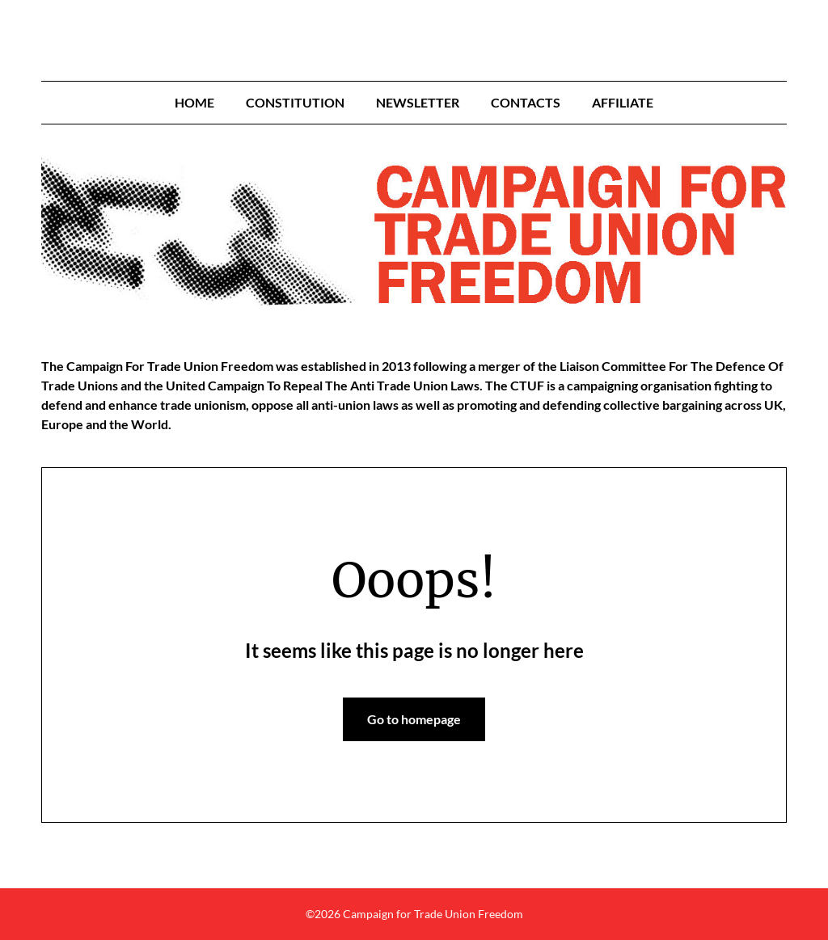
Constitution (295, 102)
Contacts (525, 102)
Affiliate (622, 102)
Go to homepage (414, 719)
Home (194, 102)
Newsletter (417, 102)
